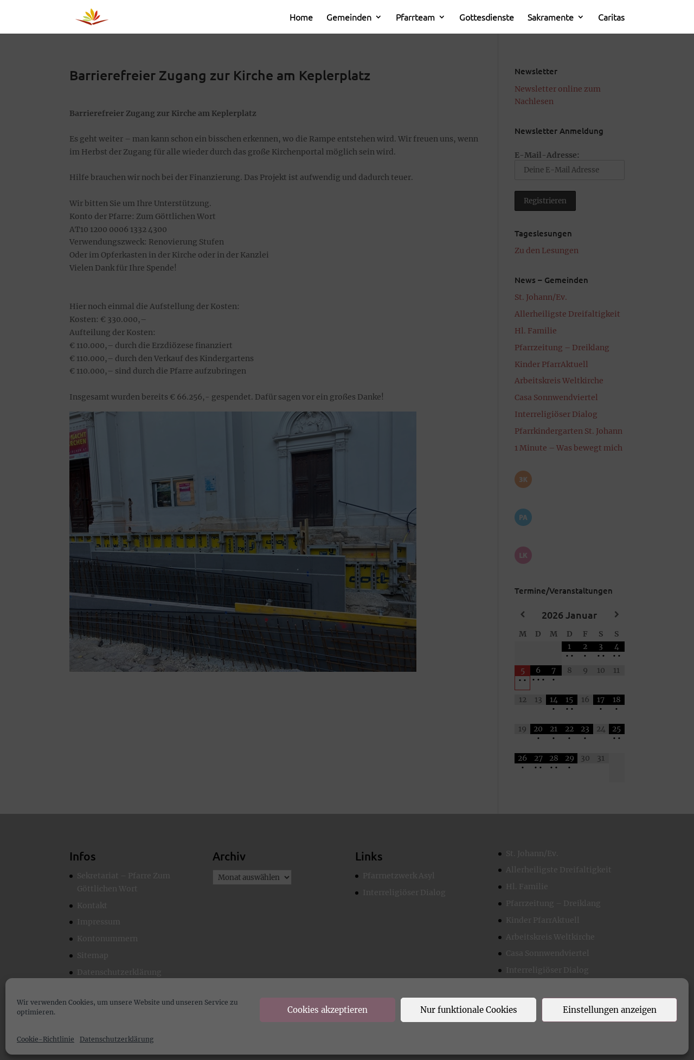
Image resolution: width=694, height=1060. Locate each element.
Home (301, 18)
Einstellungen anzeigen (610, 1010)
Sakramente (551, 18)
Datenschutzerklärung (116, 1039)
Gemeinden (348, 18)
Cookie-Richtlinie (45, 1039)
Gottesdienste (486, 18)
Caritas (611, 18)
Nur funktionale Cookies (468, 1010)
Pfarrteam (415, 18)
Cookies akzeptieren (327, 1010)
